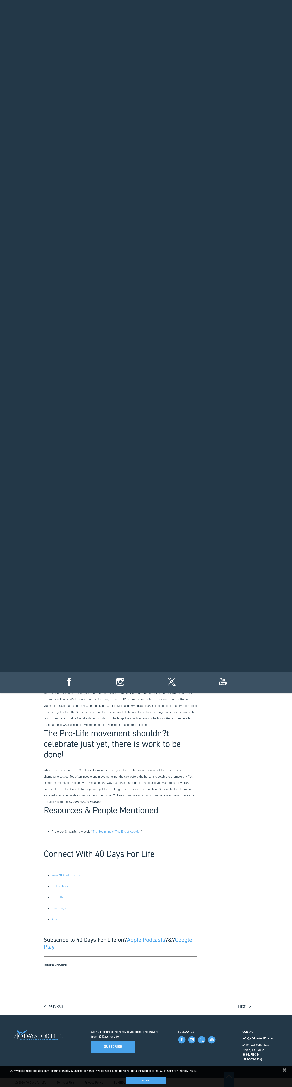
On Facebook (60, 886)
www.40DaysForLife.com (68, 875)
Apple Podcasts (146, 940)
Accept (146, 1080)
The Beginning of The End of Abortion (117, 831)
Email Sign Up (61, 908)
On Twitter (58, 897)
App (54, 919)
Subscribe (113, 1046)
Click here (166, 1071)
